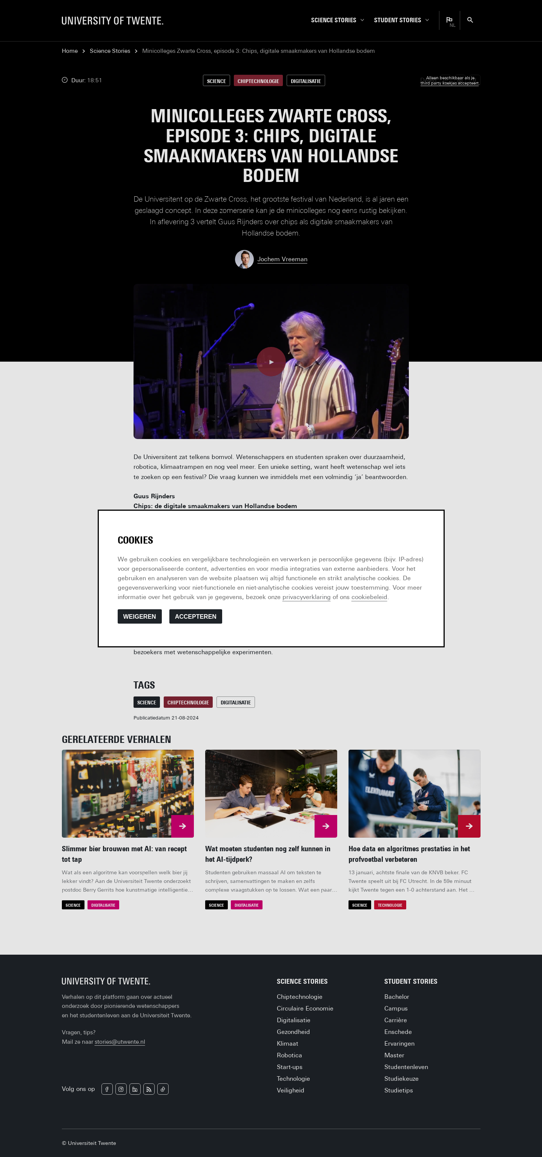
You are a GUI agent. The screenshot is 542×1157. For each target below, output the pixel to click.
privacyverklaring (307, 597)
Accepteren (195, 616)
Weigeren (139, 616)
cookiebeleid (369, 597)
